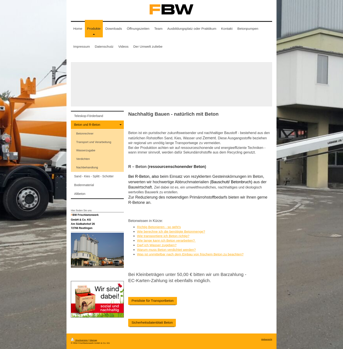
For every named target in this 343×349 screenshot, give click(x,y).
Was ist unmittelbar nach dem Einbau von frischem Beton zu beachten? (190, 254)
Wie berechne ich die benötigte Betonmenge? (171, 231)
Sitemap (93, 340)
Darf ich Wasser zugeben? (157, 245)
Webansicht (266, 339)
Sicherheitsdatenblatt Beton (152, 322)
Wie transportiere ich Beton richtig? (163, 236)
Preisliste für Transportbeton (152, 300)
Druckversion (79, 340)
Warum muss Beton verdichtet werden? (166, 249)
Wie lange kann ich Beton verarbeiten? (166, 240)
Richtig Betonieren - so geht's (159, 227)
